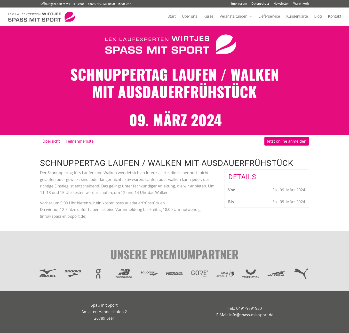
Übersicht (51, 141)
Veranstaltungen (233, 17)
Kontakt (334, 17)
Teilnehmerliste (80, 141)
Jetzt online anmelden (286, 141)
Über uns (189, 17)
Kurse (208, 17)
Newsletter (281, 4)
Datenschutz (260, 4)
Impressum (239, 4)
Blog (318, 17)
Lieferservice (269, 17)
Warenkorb (301, 4)
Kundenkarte (297, 17)
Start (171, 17)
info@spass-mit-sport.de (251, 315)
